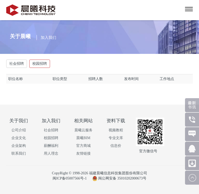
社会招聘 (16, 64)
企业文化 (18, 138)
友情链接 (83, 153)
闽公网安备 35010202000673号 (119, 178)
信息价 (115, 146)
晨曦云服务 (83, 130)
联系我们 (18, 153)
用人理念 (51, 153)
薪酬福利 (51, 146)
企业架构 (18, 146)
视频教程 (116, 130)
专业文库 (116, 138)
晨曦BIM (83, 138)
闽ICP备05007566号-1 (70, 178)
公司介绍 (18, 130)
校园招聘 (39, 64)
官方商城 (83, 146)
